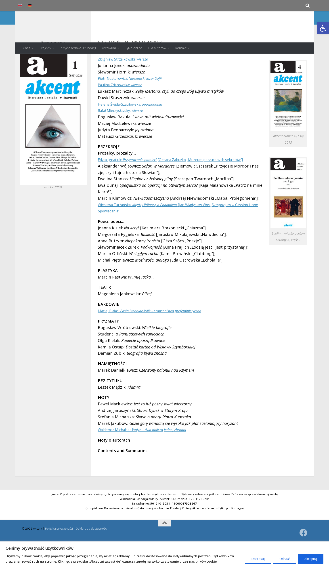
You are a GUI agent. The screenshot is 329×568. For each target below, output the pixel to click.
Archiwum (109, 48)
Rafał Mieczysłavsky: (124, 128)
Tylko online (133, 48)
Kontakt (181, 48)
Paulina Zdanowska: (124, 102)
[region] (164, 554)
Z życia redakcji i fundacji (78, 48)
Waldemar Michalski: (149, 454)
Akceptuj (310, 559)
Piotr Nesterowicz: (135, 96)
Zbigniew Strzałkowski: (127, 77)
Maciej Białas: (158, 334)
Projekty (45, 48)
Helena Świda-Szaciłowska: (135, 122)
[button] (323, 28)
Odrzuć (284, 559)
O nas (26, 48)
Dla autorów (157, 48)
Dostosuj (258, 559)
